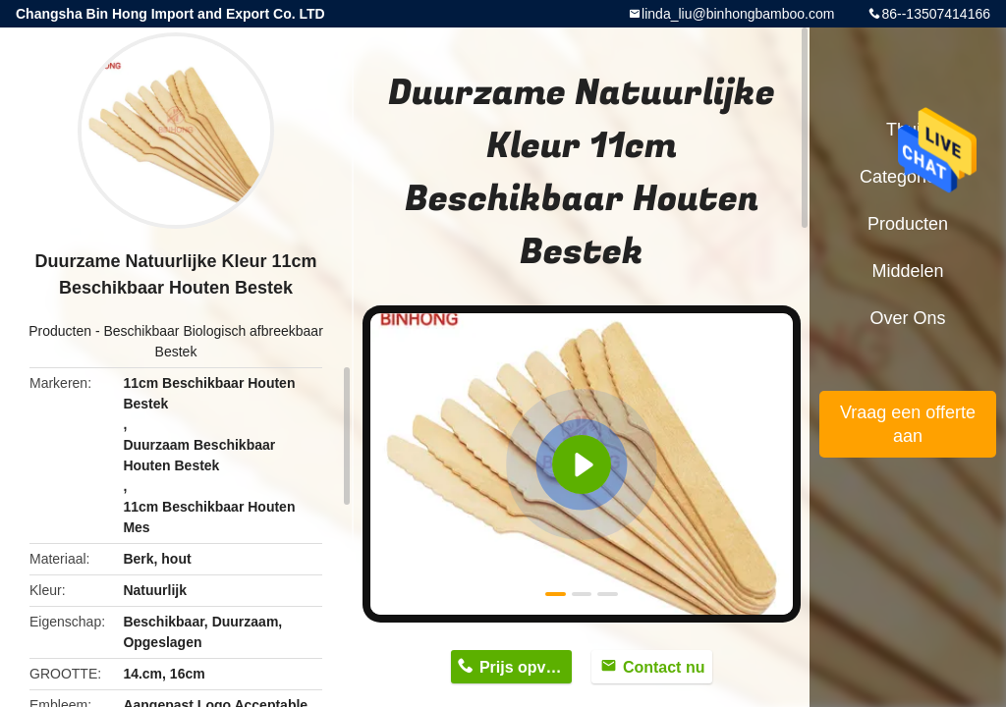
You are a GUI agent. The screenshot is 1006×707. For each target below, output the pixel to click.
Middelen (907, 271)
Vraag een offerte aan (908, 424)
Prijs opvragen (525, 667)
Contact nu (664, 667)
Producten (59, 331)
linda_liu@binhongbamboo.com (738, 14)
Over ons (907, 318)
